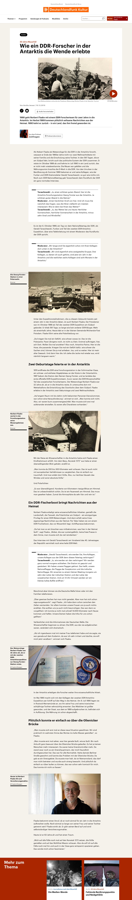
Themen (10, 19)
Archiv (65, 19)
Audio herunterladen (46, 111)
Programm (23, 19)
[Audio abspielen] (112, 92)
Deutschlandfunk (57, 4)
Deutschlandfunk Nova (73, 4)
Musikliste (56, 19)
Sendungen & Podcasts (39, 19)
